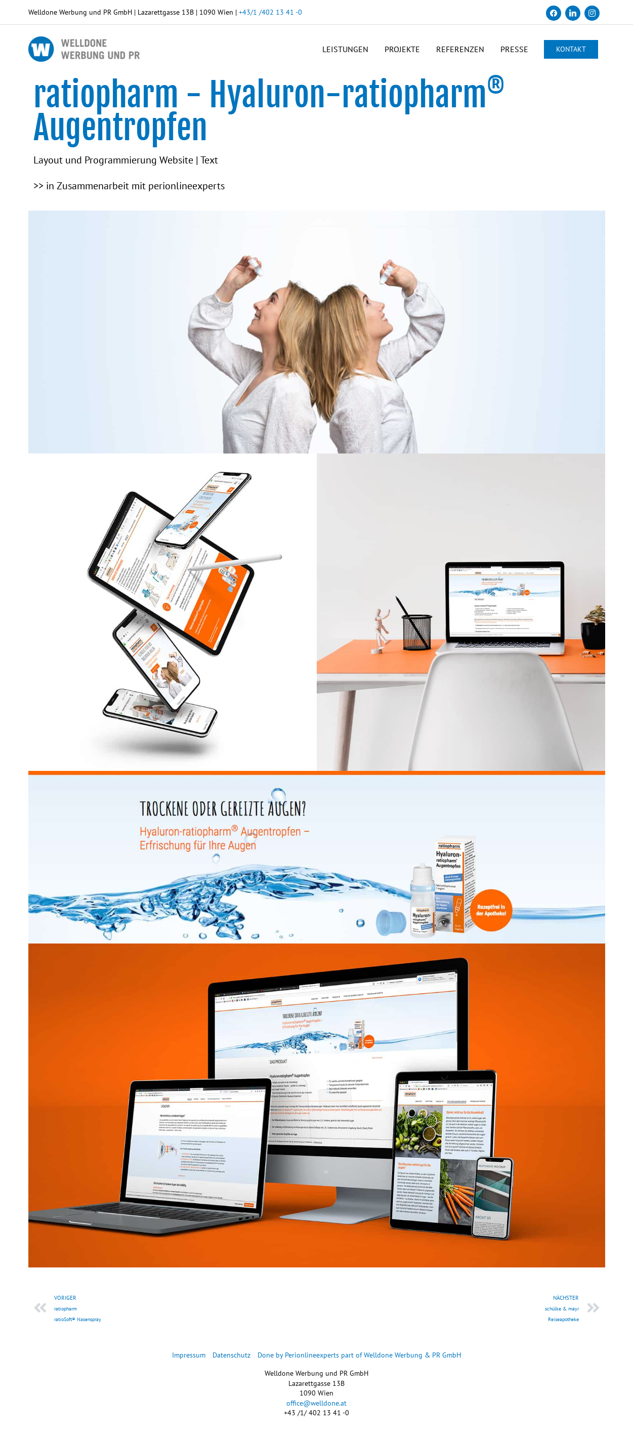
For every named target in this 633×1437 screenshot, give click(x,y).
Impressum (188, 1355)
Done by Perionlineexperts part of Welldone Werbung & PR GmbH (359, 1355)
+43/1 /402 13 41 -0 (270, 12)
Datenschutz (231, 1355)
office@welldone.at (316, 1403)
